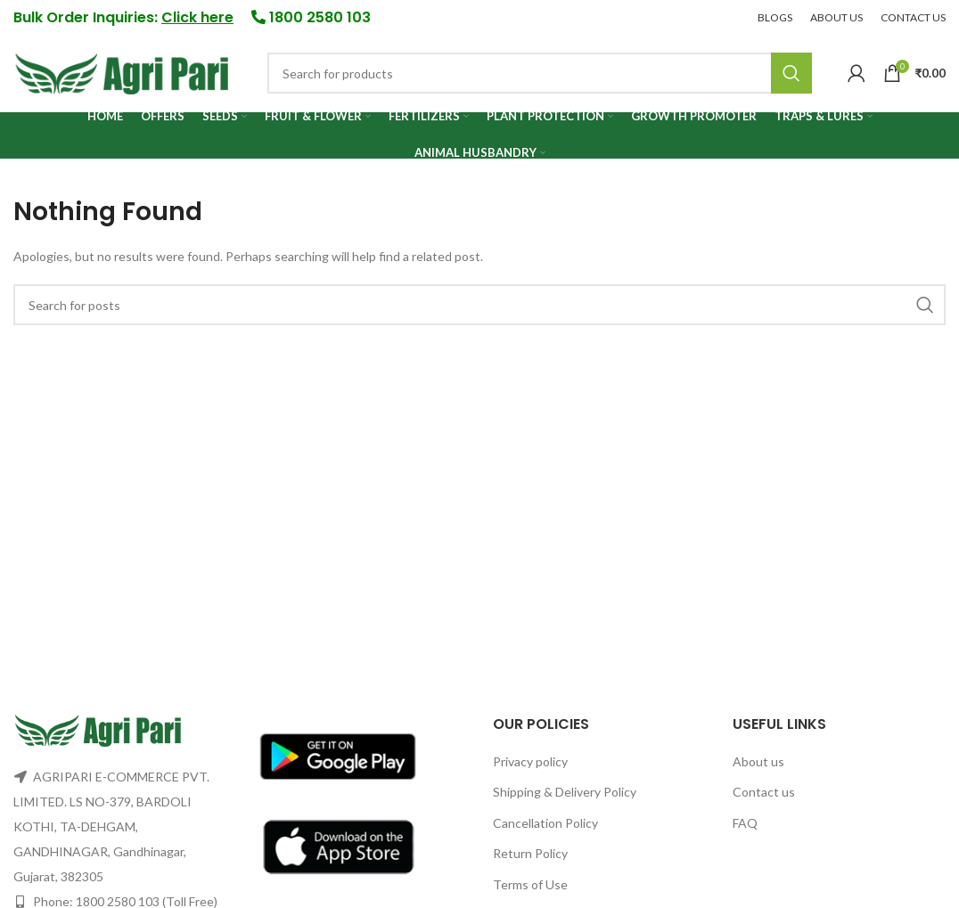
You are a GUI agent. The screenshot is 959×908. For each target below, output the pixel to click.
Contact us (764, 791)
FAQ (745, 822)
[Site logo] (122, 71)
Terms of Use (530, 884)
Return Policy (530, 854)
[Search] (539, 73)
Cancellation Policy (545, 822)
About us (758, 761)
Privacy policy (530, 761)
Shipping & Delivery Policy (564, 791)
